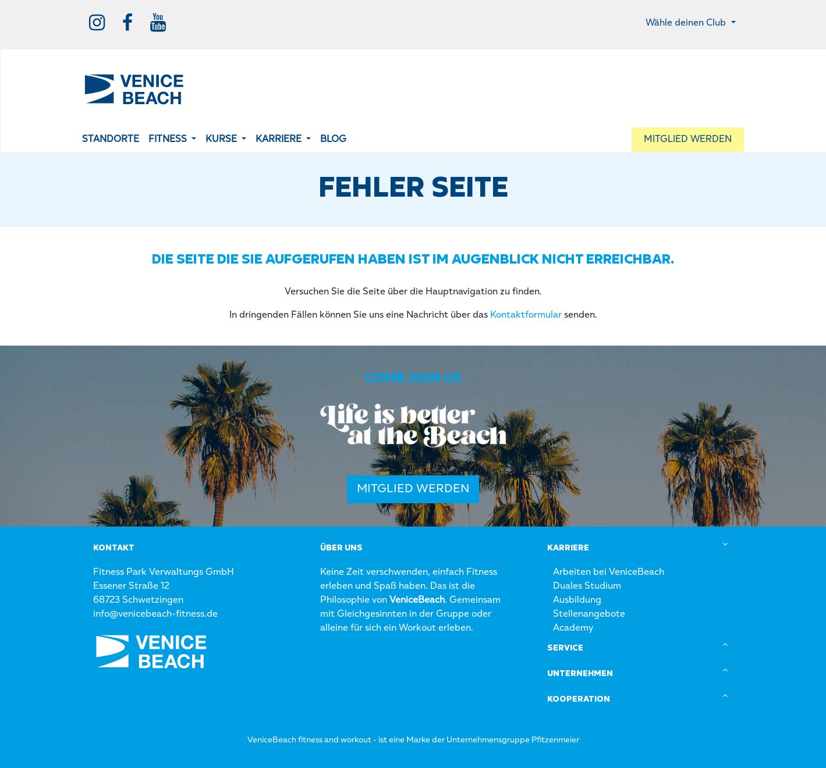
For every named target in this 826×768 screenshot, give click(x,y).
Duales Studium (587, 586)
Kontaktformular (526, 315)
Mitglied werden (413, 489)
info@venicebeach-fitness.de (155, 614)
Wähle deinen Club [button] (687, 23)
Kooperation (578, 699)
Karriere (568, 548)
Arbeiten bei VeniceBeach (608, 572)
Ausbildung (577, 600)
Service (565, 648)
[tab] (640, 548)
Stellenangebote (589, 614)
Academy (573, 628)
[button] (172, 139)
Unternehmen (580, 674)
